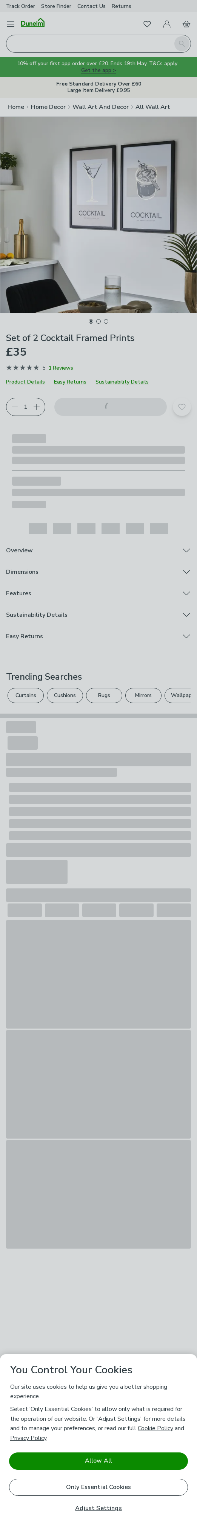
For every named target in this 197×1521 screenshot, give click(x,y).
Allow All (98, 1461)
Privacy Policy (28, 1438)
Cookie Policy (155, 1428)
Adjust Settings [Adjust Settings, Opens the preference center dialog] (98, 1508)
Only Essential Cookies (98, 1487)
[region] (98, 1437)
